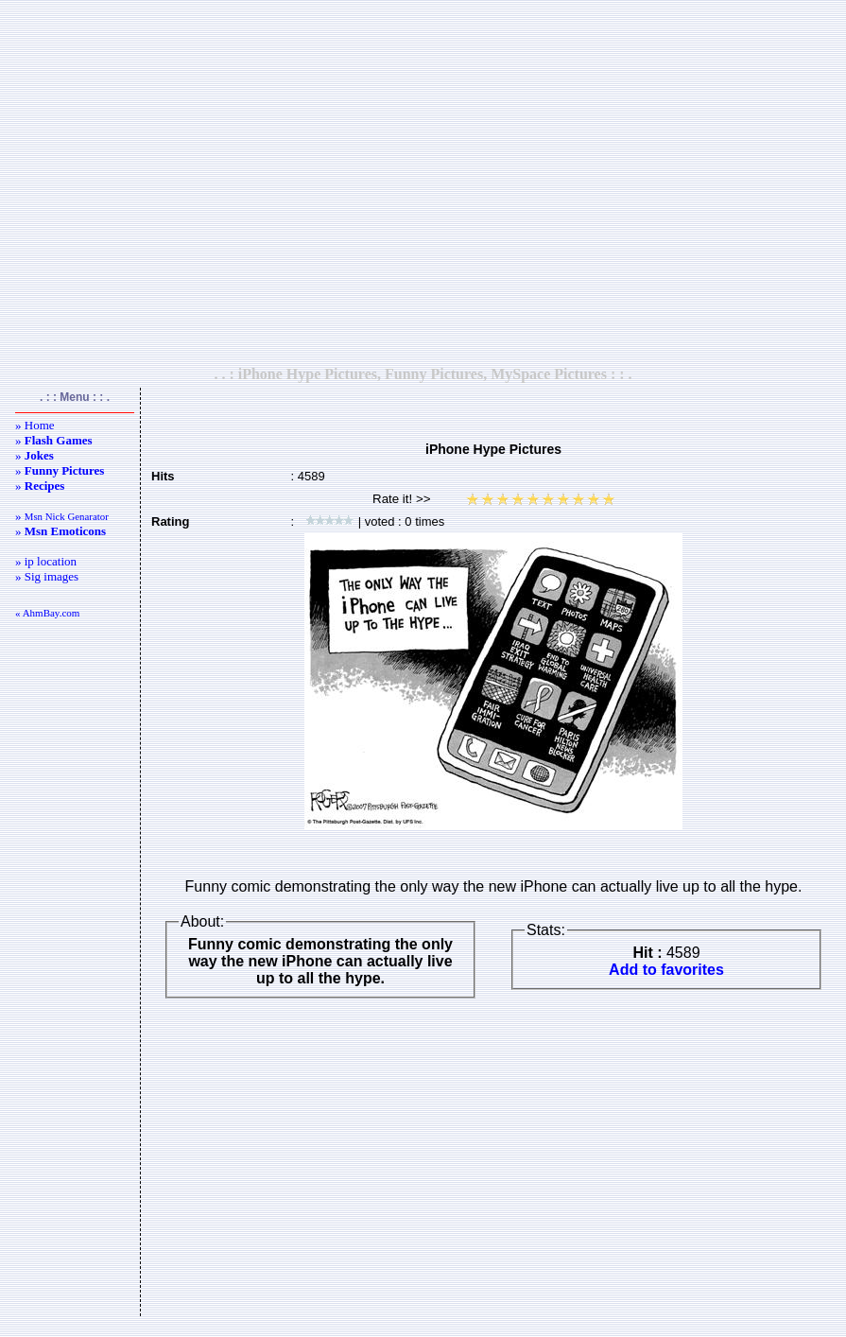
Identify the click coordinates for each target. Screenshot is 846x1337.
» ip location (46, 561)
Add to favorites (666, 970)
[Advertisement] (419, 182)
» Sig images (46, 576)
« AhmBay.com (47, 612)
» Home (35, 425)
